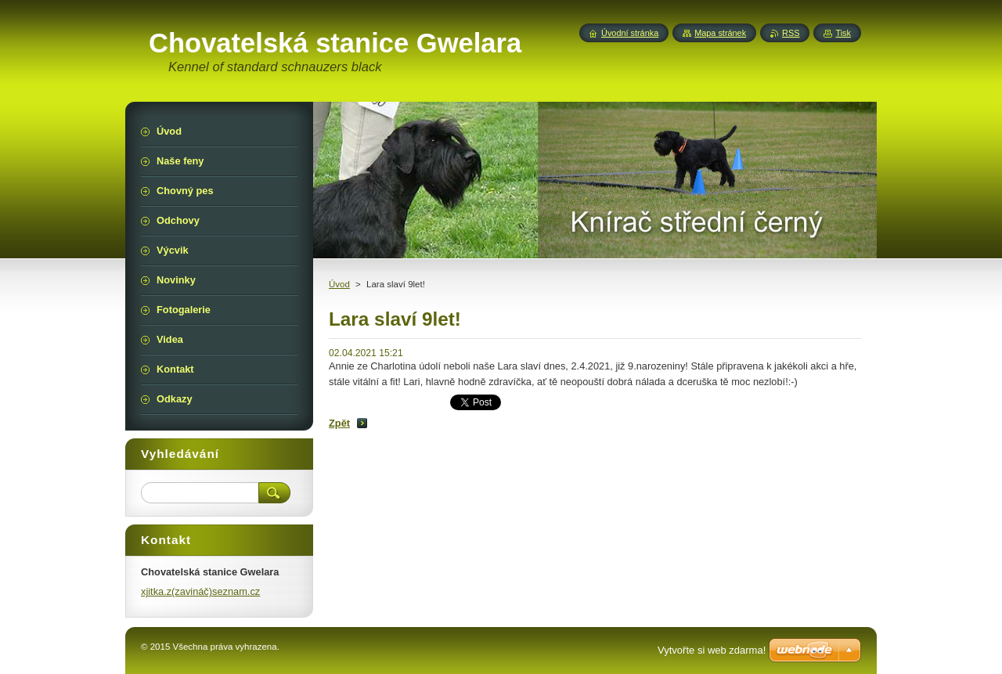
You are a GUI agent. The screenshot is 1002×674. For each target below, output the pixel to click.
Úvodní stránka (629, 33)
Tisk (843, 33)
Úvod (339, 284)
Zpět (339, 423)
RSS (790, 33)
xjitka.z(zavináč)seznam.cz (200, 591)
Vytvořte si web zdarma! (712, 650)
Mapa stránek (720, 33)
